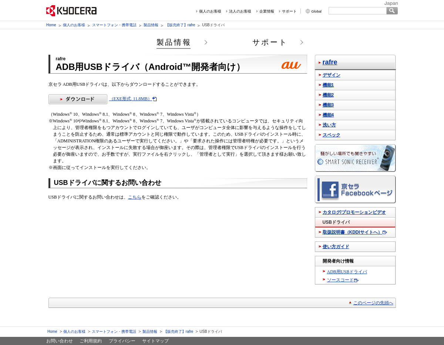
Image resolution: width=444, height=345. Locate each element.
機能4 (328, 115)
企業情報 (266, 11)
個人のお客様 (210, 11)
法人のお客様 (240, 11)
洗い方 (329, 125)
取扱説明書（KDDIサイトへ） (352, 232)
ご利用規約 (91, 341)
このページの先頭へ (373, 302)
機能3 (328, 105)
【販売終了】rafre (180, 25)
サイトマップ (155, 341)
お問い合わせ (59, 341)
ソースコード (340, 280)
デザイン (331, 75)
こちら (134, 197)
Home (51, 25)
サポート (289, 11)
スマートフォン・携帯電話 (114, 25)
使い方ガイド (336, 246)
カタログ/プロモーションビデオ (354, 212)
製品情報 (151, 25)
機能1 (328, 85)
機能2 (328, 95)
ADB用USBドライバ (347, 271)
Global (316, 11)
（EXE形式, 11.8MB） (100, 98)
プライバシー (122, 341)
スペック (331, 135)
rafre (330, 62)
